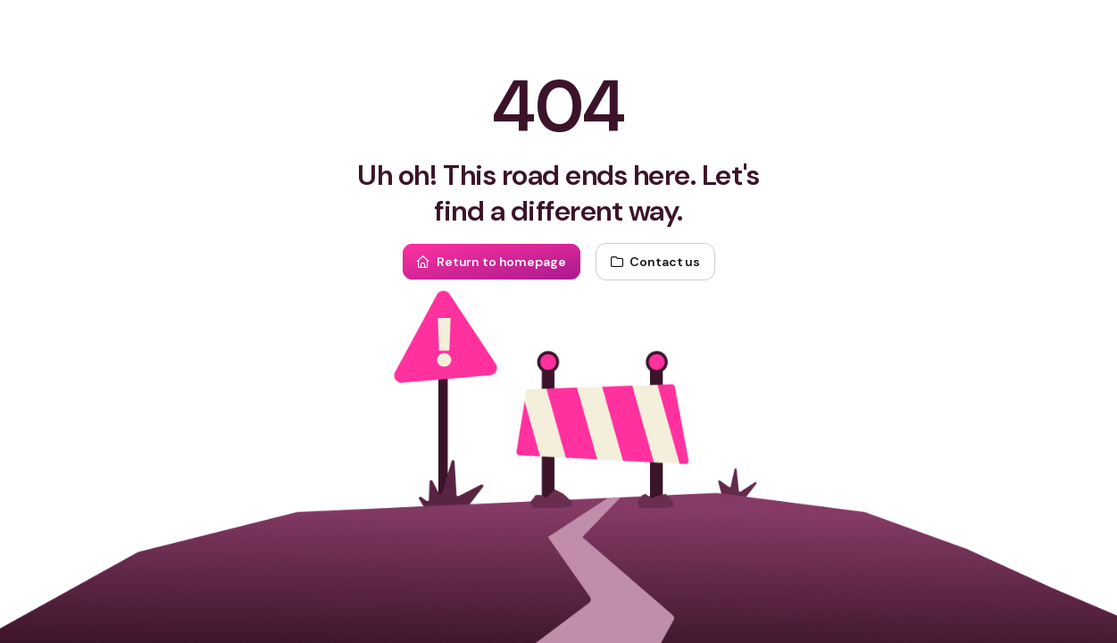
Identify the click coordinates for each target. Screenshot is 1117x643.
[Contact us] (655, 261)
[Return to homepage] (491, 261)
